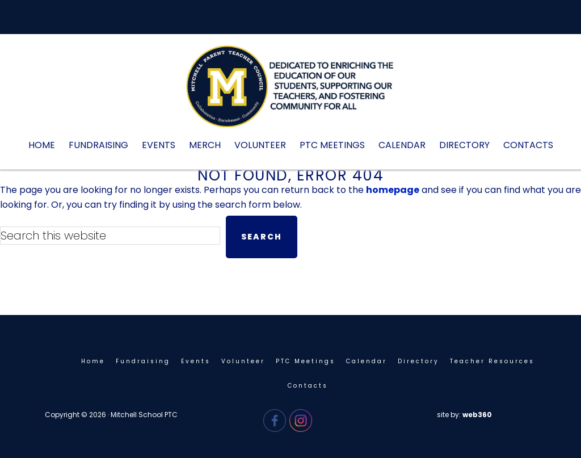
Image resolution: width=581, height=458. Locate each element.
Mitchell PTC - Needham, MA (290, 91)
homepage (392, 189)
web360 (477, 414)
